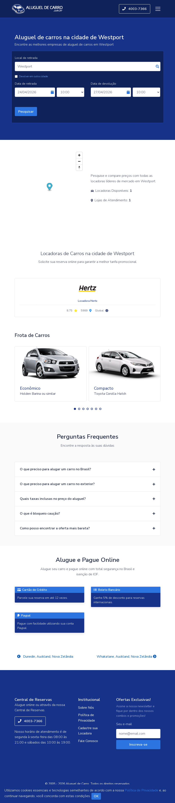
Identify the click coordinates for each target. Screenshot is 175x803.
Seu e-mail (124, 724)
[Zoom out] (79, 161)
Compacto (103, 388)
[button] (75, 409)
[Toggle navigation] (158, 9)
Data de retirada (26, 84)
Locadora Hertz (87, 301)
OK (96, 796)
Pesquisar (26, 111)
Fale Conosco (88, 741)
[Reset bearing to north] (79, 167)
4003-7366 (134, 9)
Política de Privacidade (86, 718)
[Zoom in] (79, 155)
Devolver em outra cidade (33, 76)
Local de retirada (26, 58)
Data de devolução (103, 84)
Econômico (30, 388)
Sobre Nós (86, 707)
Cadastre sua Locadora (88, 731)
